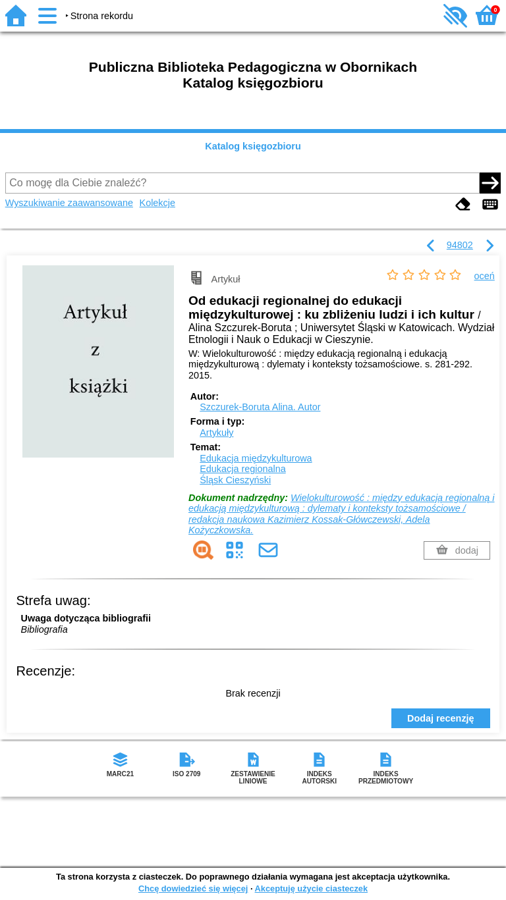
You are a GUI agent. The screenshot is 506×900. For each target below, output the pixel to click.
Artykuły (216, 432)
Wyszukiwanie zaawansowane (69, 203)
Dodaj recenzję (440, 718)
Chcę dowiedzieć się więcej (193, 888)
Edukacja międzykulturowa (256, 458)
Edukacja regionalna (242, 468)
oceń (484, 276)
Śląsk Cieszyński (235, 480)
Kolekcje (157, 203)
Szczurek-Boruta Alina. (260, 407)
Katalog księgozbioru (253, 146)
